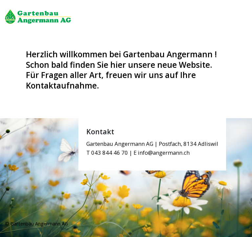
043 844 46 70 (109, 152)
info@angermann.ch (164, 152)
